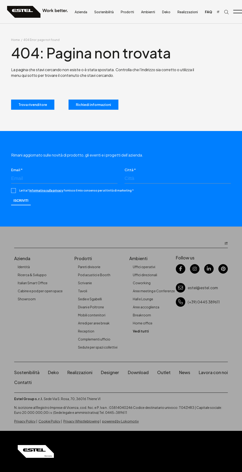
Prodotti (127, 12)
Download (138, 372)
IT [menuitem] (218, 12)
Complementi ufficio (94, 339)
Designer (110, 372)
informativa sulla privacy (46, 190)
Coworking (142, 283)
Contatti (23, 382)
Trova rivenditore (32, 104)
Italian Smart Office (33, 283)
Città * (130, 170)
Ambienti (148, 12)
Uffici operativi (144, 267)
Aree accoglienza (146, 307)
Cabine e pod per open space (40, 291)
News (184, 372)
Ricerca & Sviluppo (32, 275)
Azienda (81, 12)
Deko (166, 12)
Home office (142, 323)
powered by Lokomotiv (120, 421)
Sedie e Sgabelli (90, 299)
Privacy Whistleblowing (81, 421)
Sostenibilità (104, 12)
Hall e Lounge (143, 299)
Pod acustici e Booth (94, 275)
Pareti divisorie (89, 267)
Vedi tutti (141, 331)
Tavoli (82, 291)
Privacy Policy (25, 421)
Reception (86, 331)
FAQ (208, 12)
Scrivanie (85, 283)
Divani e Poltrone (91, 307)
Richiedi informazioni (93, 104)
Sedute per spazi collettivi (97, 347)
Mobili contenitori (91, 315)
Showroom (27, 299)
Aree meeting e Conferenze (154, 291)
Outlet (164, 372)
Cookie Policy (49, 421)
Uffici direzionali (145, 275)
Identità (24, 267)
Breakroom (142, 315)
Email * (17, 170)
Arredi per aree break (94, 323)
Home (15, 40)
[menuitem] (218, 12)
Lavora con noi (213, 372)
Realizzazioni (187, 12)
